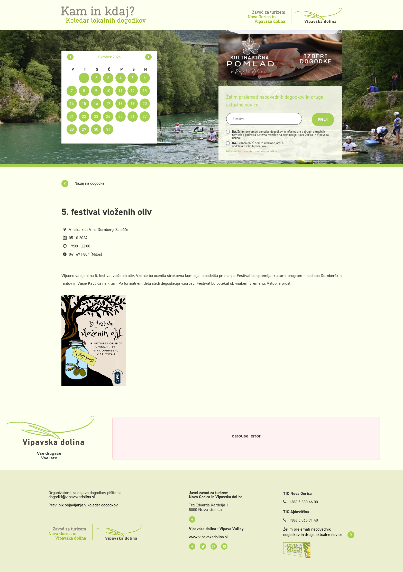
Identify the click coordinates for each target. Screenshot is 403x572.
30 (96, 129)
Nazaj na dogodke (83, 183)
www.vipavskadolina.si (208, 537)
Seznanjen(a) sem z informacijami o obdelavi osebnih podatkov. (257, 144)
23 (96, 116)
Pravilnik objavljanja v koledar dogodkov (83, 505)
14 (72, 103)
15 (84, 103)
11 (120, 90)
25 (120, 116)
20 (145, 103)
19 (133, 103)
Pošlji (323, 120)
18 (120, 103)
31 (108, 129)
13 (145, 90)
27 (145, 116)
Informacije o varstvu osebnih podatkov (252, 151)
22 (84, 116)
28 (72, 129)
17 (108, 103)
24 (108, 116)
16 (96, 103)
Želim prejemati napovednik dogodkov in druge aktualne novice (318, 531)
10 (108, 90)
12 (133, 90)
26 (133, 116)
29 (84, 129)
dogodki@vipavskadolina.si (72, 496)
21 (72, 116)
